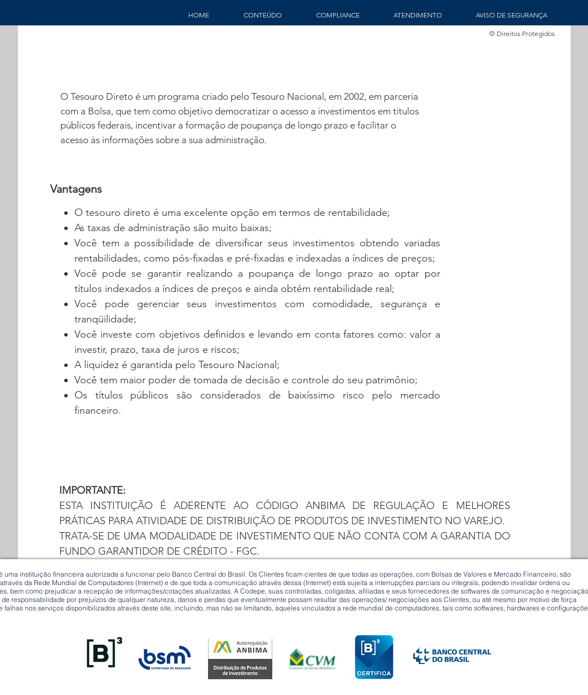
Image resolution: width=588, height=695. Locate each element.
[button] (263, 15)
